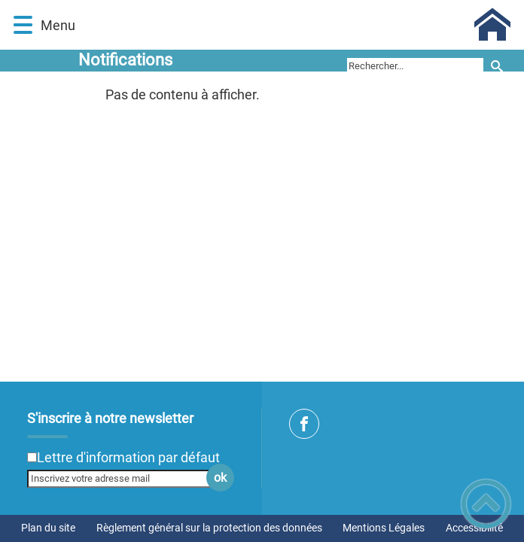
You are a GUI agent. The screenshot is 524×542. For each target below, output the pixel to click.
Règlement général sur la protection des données (209, 528)
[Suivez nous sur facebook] (304, 424)
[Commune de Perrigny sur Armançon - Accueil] (296, 25)
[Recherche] (497, 66)
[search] (415, 66)
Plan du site (48, 528)
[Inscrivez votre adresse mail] (124, 479)
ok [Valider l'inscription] (220, 477)
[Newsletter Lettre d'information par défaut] (32, 457)
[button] (23, 25)
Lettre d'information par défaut (128, 457)
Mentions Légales (384, 528)
